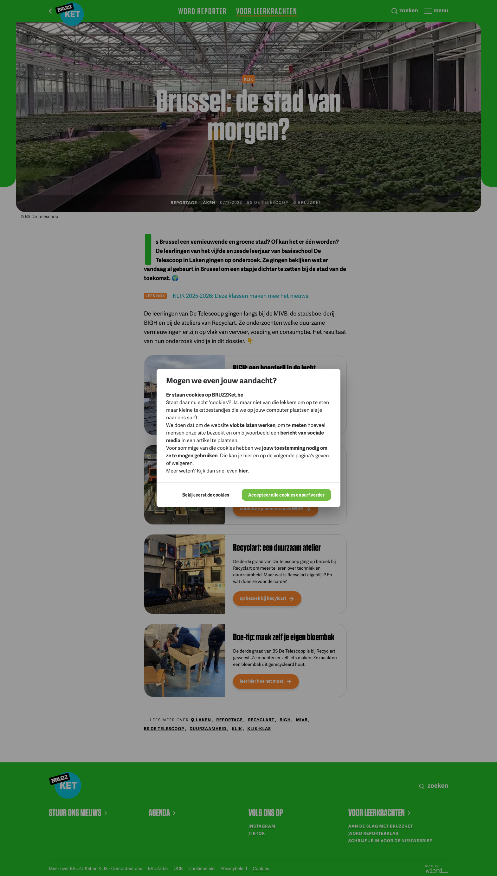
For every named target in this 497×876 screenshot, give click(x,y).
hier (243, 470)
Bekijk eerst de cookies (205, 495)
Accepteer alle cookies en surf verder (286, 495)
